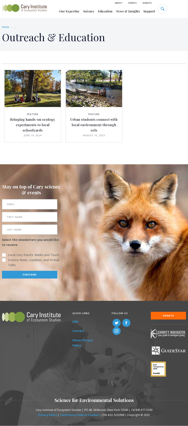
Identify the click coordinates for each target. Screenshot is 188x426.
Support (149, 11)
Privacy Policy (47, 415)
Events (132, 2)
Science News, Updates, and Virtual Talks (33, 262)
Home (5, 27)
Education (105, 11)
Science (88, 11)
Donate (147, 2)
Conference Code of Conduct (80, 415)
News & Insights (128, 11)
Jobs (75, 321)
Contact (78, 331)
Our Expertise (69, 11)
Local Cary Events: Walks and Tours (33, 255)
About (118, 2)
